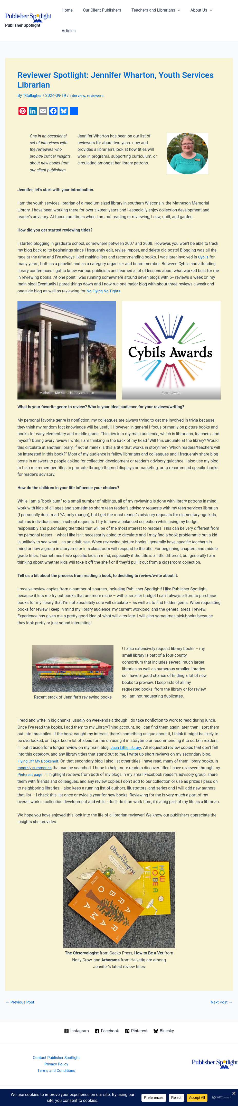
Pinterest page (37, 756)
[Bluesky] (164, 1019)
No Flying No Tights (104, 272)
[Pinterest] (136, 1019)
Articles (222, 11)
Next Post (220, 991)
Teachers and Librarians (152, 11)
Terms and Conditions (56, 1059)
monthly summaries (40, 749)
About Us (196, 11)
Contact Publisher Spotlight (56, 1046)
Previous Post (21, 991)
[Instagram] (76, 1019)
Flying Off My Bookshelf (39, 742)
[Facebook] (106, 1019)
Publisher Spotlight (22, 16)
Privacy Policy (56, 1053)
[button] (174, 11)
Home (67, 11)
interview (79, 77)
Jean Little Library (126, 729)
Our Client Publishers (100, 11)
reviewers (98, 77)
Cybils (203, 238)
